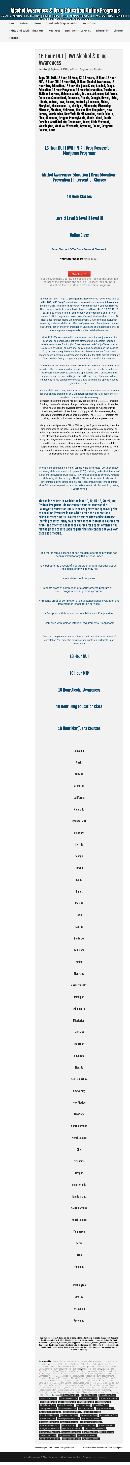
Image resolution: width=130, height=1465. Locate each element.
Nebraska (79, 1055)
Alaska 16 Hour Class (97, 1361)
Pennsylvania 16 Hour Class (76, 1385)
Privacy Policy (102, 30)
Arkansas (79, 785)
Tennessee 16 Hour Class (102, 1387)
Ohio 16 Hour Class (93, 1383)
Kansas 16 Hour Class (54, 1371)
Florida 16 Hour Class (72, 1366)
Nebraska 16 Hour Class (59, 1378)
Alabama (79, 750)
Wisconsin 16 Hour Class (98, 1392)
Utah (79, 1254)
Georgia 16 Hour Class (92, 1366)
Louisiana (79, 949)
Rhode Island (79, 1196)
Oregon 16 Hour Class (53, 1385)
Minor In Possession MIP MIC (78, 30)
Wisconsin (79, 1308)
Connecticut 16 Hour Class (50, 1366)
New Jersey (79, 1090)
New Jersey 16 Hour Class (50, 1380)
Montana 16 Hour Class (89, 1415)
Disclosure (118, 30)
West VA (79, 1296)
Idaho (79, 879)
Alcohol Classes (89, 23)
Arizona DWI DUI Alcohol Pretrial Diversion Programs (95, 1450)
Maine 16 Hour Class (86, 1409)
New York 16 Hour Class (97, 1380)
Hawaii (79, 867)
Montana (79, 1043)
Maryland (79, 973)
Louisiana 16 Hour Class (96, 1371)
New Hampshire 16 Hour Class (105, 1378)
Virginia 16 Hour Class (100, 1390)
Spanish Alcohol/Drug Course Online (61, 23)
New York (79, 1113)
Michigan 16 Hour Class (108, 1373)
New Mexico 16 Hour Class (74, 1380)
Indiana (79, 902)
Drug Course (54, 30)
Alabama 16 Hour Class (77, 1361)
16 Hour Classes (58, 1361)
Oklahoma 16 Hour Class (87, 1425)
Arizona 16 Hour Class (107, 1395)
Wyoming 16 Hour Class (91, 1439)
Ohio (79, 1149)
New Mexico (79, 1102)
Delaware (79, 832)
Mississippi (79, 1020)
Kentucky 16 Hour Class (75, 1371)
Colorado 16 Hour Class (103, 1364)
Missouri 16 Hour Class (95, 1376)
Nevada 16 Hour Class (80, 1378)
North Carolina (79, 1125)
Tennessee (79, 1231)
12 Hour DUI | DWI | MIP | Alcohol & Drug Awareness (62, 1447)
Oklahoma (79, 1160)
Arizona (79, 773)
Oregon (79, 1172)
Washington (79, 1284)
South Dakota (79, 1219)
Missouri (79, 1031)
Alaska (79, 762)
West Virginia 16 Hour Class (75, 1392)
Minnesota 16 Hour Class (50, 1376)
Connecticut (79, 820)
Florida (79, 844)
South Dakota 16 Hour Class (77, 1387)
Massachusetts (79, 984)
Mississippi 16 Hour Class (72, 1376)
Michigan (79, 996)
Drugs (70, 298)
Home (11, 23)
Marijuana (24, 23)
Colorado (79, 809)
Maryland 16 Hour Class (59, 1373)
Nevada (79, 1067)
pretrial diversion (111, 390)
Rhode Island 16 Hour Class (102, 1385)
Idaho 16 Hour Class (53, 1369)
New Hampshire (79, 1078)
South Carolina (79, 1207)
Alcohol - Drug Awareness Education (87, 69)
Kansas (79, 926)
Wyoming (79, 1320)
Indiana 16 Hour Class (91, 1369)
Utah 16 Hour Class (60, 1390)
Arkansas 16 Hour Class (59, 1364)
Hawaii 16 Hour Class (85, 1402)
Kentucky (79, 938)
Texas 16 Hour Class (90, 1432)
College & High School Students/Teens (26, 30)
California (79, 797)
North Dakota (79, 1137)
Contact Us (14, 38)
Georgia (79, 855)
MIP (63, 298)
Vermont (79, 1266)
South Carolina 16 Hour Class (51, 1387)
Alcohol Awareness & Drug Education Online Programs (65, 15)
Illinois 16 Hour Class (72, 1369)
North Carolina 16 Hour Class (91, 1422)
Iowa (79, 914)
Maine (79, 961)
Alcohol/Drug (84, 390)
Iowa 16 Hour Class (83, 1405)
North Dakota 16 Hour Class (71, 1383)
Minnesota (79, 1008)
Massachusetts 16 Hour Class (84, 1373)
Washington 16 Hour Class (50, 1392)
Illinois (79, 891)
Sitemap (37, 23)
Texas (79, 1242)
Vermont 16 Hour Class (80, 1390)
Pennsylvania (79, 1184)
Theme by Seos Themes (98, 1460)
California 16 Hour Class (81, 1364)
